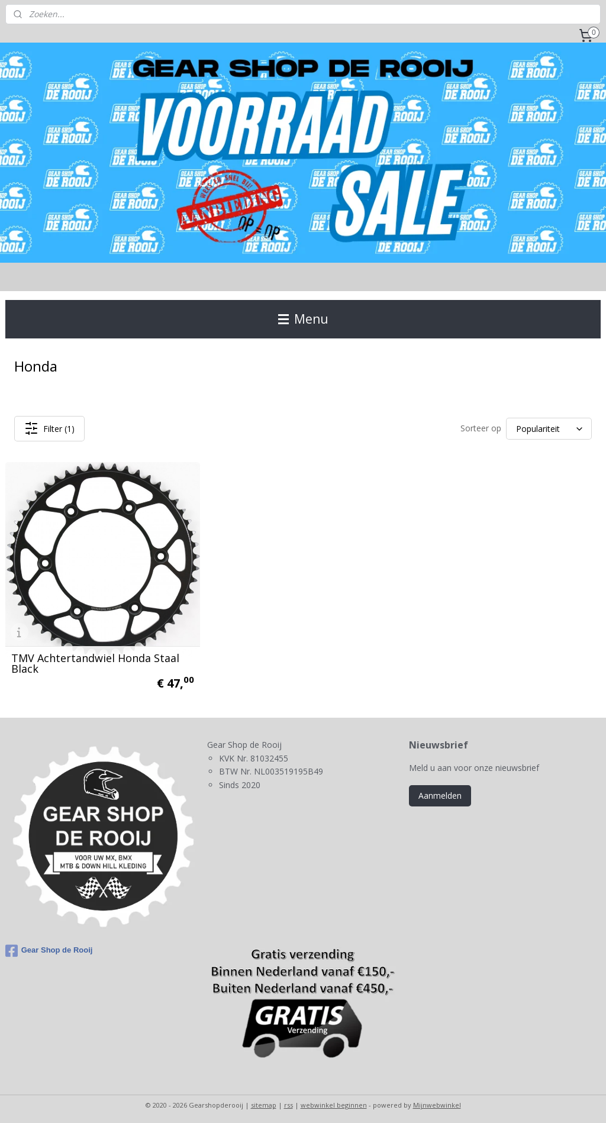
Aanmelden (440, 792)
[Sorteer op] (549, 428)
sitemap (263, 1101)
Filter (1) (49, 428)
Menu (303, 319)
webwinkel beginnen (334, 1101)
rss (288, 1101)
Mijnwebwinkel (437, 1101)
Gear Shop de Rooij (49, 947)
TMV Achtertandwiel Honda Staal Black (95, 659)
